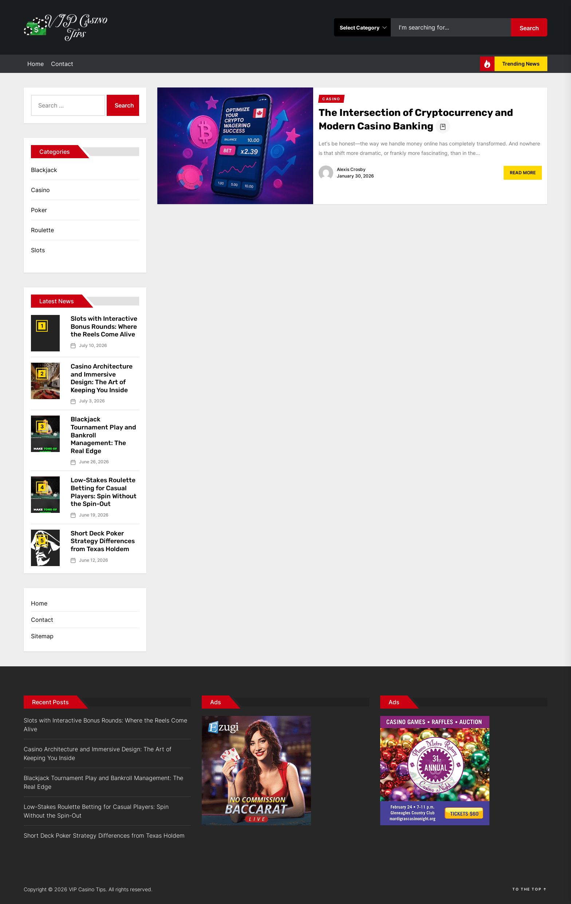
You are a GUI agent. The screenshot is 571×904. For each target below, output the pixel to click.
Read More (523, 172)
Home (35, 63)
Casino (40, 190)
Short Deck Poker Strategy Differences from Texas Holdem (104, 541)
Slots (38, 250)
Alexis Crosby (351, 169)
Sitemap (42, 636)
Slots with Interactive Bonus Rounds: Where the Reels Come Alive (105, 326)
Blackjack (44, 170)
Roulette (42, 230)
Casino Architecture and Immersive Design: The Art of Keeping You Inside (102, 378)
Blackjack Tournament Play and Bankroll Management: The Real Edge (103, 782)
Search (529, 28)
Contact (62, 63)
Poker (39, 210)
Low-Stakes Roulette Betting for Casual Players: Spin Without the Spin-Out (104, 492)
